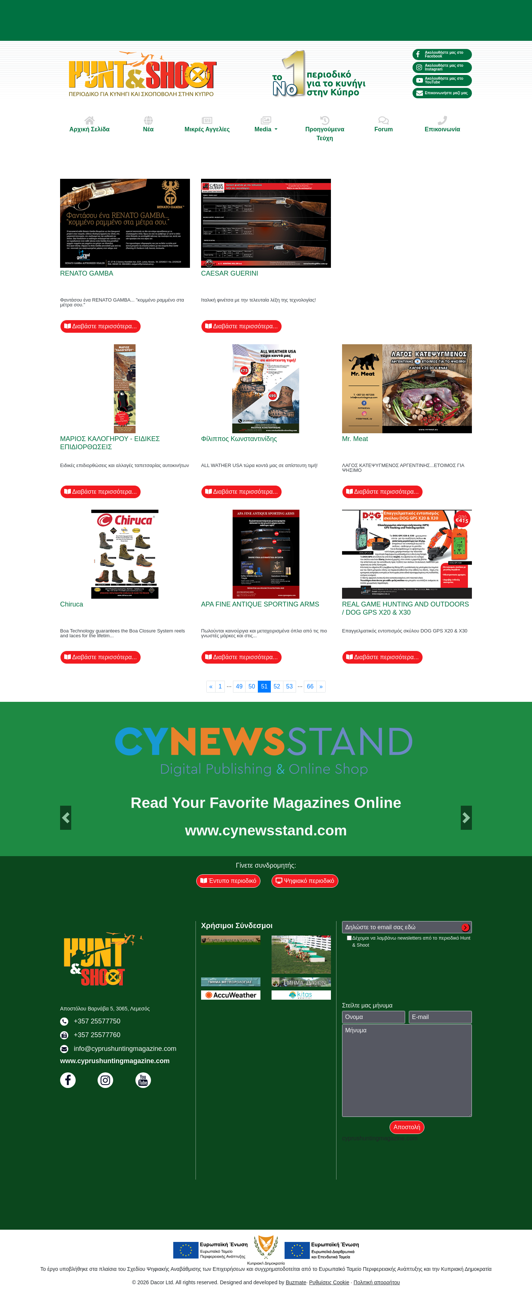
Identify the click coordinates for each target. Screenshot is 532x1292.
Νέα (148, 124)
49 (239, 686)
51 (264, 686)
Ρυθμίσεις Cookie (329, 1282)
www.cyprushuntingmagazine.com (115, 1061)
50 (252, 686)
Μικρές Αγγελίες (207, 124)
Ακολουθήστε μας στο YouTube (439, 80)
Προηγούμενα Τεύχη (325, 128)
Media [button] (266, 124)
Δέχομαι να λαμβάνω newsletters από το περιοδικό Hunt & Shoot (411, 941)
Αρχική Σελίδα (89, 124)
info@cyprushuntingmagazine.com (125, 1048)
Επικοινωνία (442, 124)
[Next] (321, 687)
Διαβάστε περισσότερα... (100, 326)
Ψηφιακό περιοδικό (305, 881)
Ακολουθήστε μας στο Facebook (439, 54)
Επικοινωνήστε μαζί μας (442, 93)
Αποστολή (407, 1127)
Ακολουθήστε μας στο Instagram (439, 67)
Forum (383, 124)
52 (276, 686)
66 (310, 686)
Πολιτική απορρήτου (377, 1282)
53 (289, 686)
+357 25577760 (97, 1035)
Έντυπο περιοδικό (228, 881)
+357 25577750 (97, 1021)
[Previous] (211, 687)
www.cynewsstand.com (266, 830)
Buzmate (296, 1282)
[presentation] (398, 963)
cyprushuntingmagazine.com (380, 1138)
